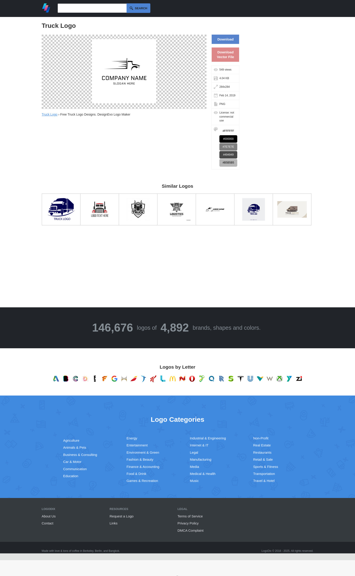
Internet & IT (199, 445)
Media (194, 467)
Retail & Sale (263, 459)
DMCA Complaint (191, 530)
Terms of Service (190, 516)
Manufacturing (200, 459)
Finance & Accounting (143, 467)
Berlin (98, 550)
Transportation (264, 474)
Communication (75, 469)
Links (114, 523)
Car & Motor (72, 462)
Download (225, 39)
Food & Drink (136, 474)
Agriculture (71, 440)
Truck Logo (50, 114)
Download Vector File (225, 54)
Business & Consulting (80, 455)
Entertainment (137, 445)
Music (194, 481)
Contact (47, 523)
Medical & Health (203, 474)
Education (70, 476)
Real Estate (262, 445)
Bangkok (114, 550)
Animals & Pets (74, 447)
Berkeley (88, 550)
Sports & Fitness (265, 467)
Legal (194, 452)
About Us (49, 516)
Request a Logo (122, 516)
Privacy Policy (188, 523)
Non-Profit (261, 438)
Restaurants (262, 452)
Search (141, 8)
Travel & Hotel (263, 481)
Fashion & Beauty (140, 459)
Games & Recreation (142, 481)
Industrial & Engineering (208, 438)
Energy (132, 438)
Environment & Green (143, 452)
